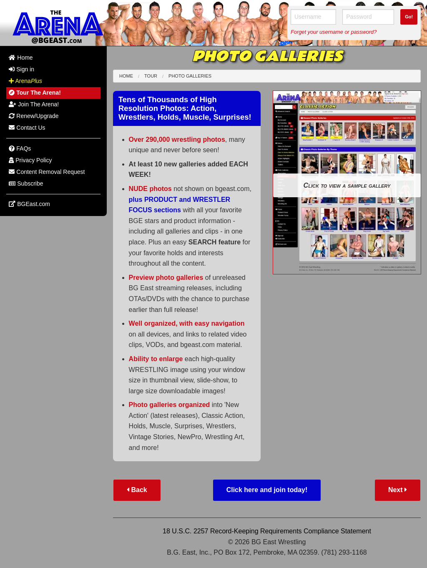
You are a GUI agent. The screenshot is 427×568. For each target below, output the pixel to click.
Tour (150, 75)
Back (137, 489)
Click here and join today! (267, 489)
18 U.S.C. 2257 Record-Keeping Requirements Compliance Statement (267, 531)
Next (397, 489)
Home (126, 75)
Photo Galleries (189, 75)
